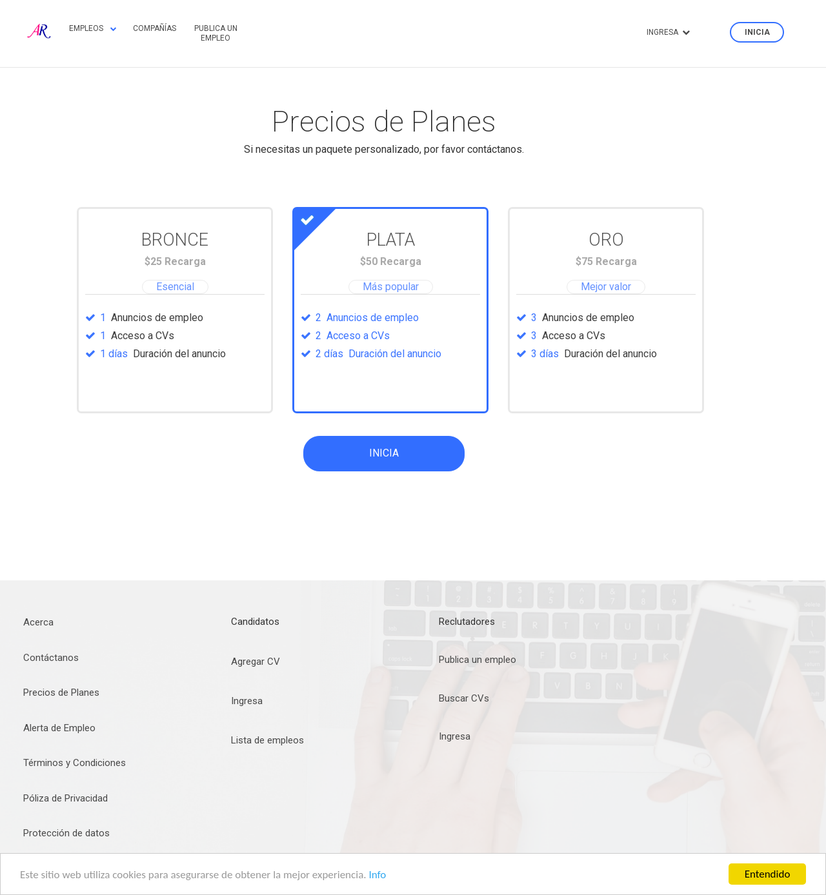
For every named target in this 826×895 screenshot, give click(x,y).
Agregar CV (255, 661)
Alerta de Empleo (59, 728)
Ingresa (668, 32)
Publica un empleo (215, 33)
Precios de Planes (61, 692)
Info (377, 874)
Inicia (757, 32)
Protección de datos (66, 833)
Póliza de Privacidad (65, 798)
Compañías (154, 28)
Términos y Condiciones (74, 763)
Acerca (38, 622)
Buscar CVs (464, 698)
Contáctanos (51, 658)
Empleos (93, 28)
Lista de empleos (267, 740)
